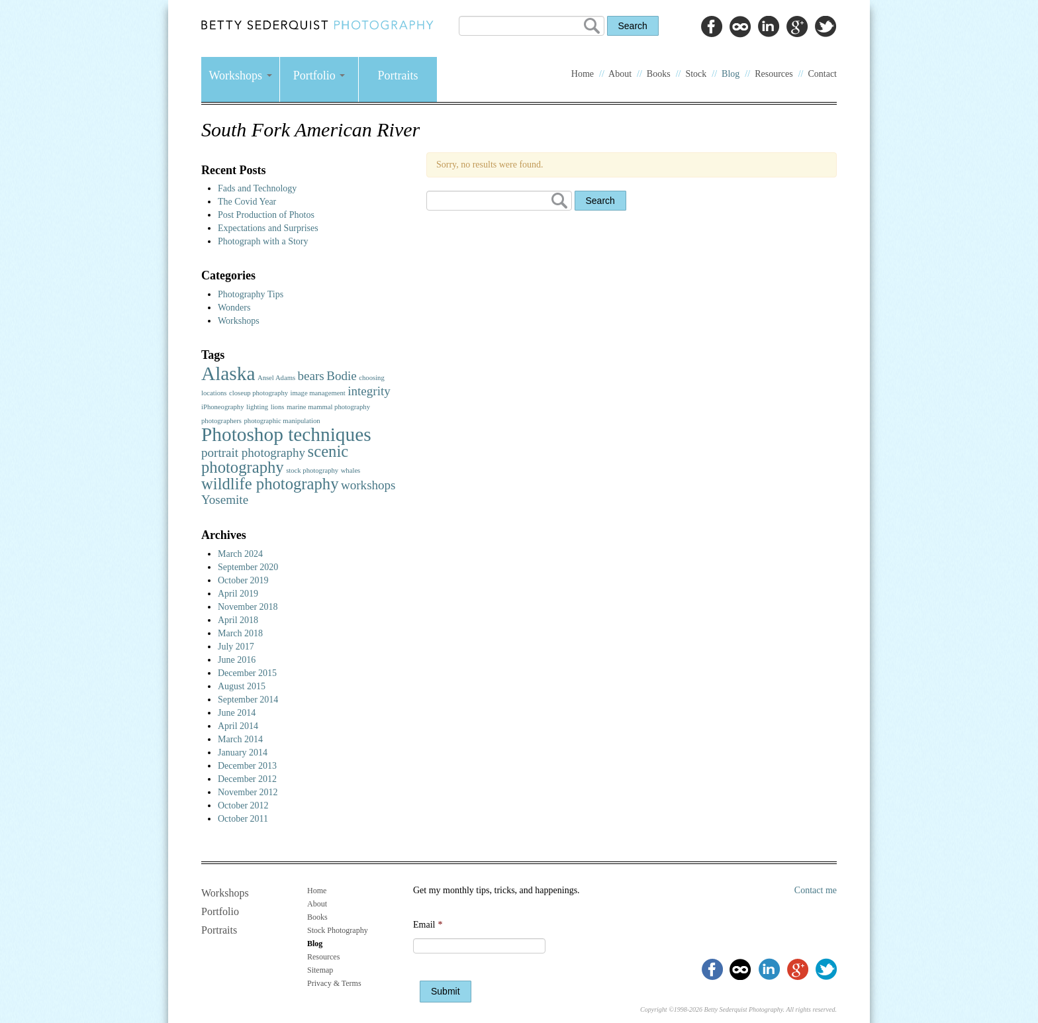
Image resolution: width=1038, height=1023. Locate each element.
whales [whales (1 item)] (351, 470)
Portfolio (319, 75)
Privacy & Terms (334, 983)
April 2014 (238, 726)
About (620, 74)
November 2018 (248, 607)
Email (427, 925)
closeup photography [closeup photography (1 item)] (258, 393)
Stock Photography (337, 930)
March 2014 (240, 739)
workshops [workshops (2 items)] (368, 485)
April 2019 (238, 594)
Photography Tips (250, 294)
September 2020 (248, 567)
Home (582, 74)
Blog (730, 74)
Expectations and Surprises (268, 228)
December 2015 (247, 673)
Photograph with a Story (263, 241)
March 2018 (240, 633)
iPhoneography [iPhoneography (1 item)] (222, 407)
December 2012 (247, 779)
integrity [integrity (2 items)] (369, 391)
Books (659, 74)
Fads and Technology (257, 188)
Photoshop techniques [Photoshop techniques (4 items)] (286, 434)
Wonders (234, 308)
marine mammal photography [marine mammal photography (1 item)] (328, 407)
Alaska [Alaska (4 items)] (228, 373)
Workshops (240, 75)
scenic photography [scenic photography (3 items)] (274, 459)
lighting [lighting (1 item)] (257, 407)
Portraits (398, 75)
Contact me (815, 890)
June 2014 (237, 713)
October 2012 (243, 805)
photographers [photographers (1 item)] (221, 420)
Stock (695, 74)
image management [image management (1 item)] (318, 393)
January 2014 (242, 752)
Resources (774, 74)
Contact (822, 74)
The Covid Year (247, 202)
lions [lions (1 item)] (278, 407)
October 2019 (243, 580)
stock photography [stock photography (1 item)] (312, 470)
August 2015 (241, 686)
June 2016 (237, 660)
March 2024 (240, 554)
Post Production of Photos (266, 215)
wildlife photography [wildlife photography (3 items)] (269, 484)
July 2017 (236, 647)
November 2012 (248, 792)
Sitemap (320, 970)
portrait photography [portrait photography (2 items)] (253, 453)
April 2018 (238, 620)
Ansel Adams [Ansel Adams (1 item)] (276, 377)
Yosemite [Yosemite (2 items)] (224, 500)
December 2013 (247, 766)
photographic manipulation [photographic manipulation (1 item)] (282, 420)
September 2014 (248, 700)
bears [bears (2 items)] (311, 376)
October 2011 (243, 819)
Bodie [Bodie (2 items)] (341, 376)
